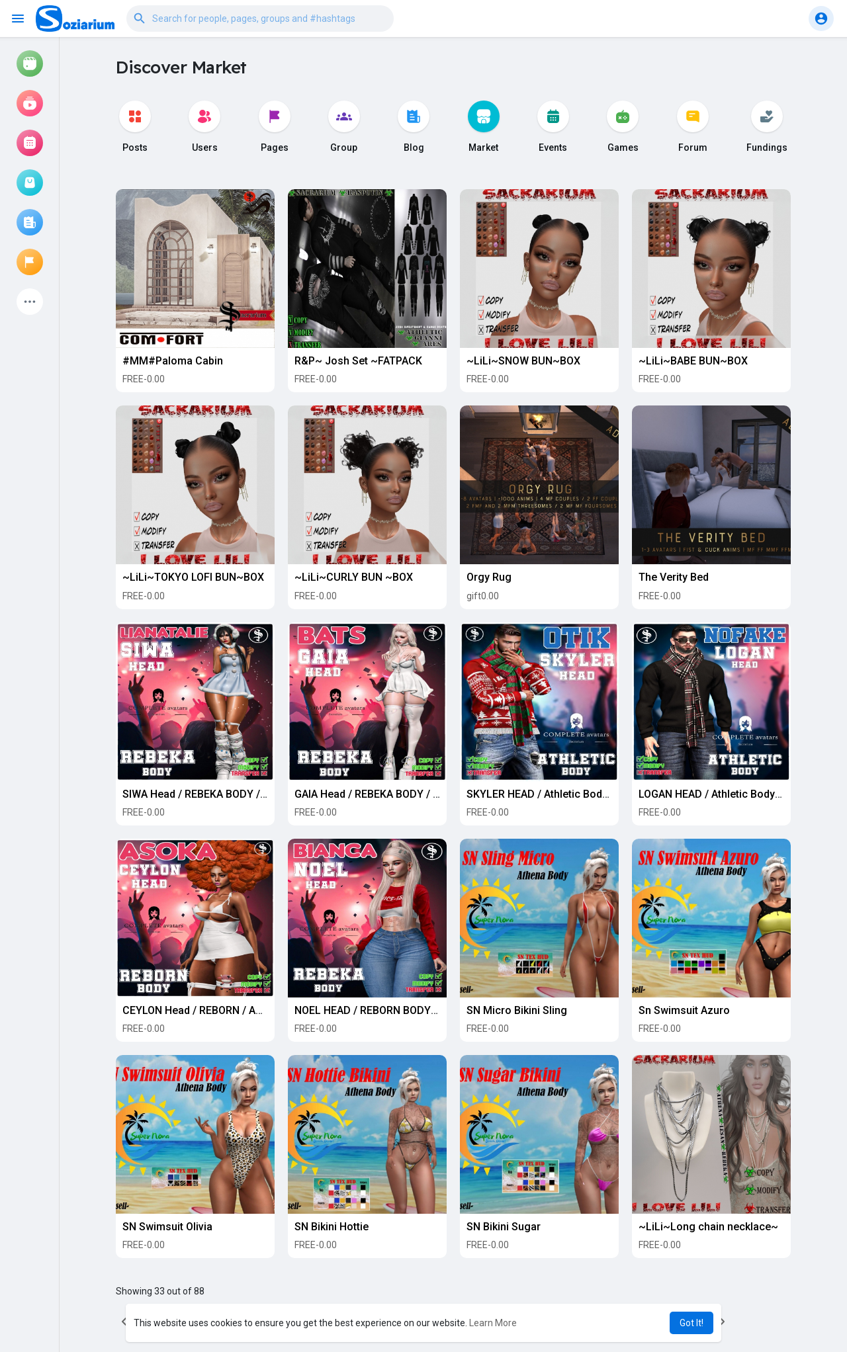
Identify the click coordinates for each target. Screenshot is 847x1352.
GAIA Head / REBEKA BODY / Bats (374, 794)
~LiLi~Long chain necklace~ (708, 1226)
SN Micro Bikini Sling (517, 1010)
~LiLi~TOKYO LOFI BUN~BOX (193, 577)
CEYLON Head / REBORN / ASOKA (202, 1010)
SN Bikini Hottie (331, 1226)
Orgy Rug (489, 577)
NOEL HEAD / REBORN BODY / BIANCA (385, 1010)
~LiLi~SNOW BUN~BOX (523, 361)
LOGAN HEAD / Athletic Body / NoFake (730, 794)
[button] (260, 18)
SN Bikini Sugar (504, 1226)
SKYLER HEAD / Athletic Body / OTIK (553, 794)
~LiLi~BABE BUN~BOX (693, 361)
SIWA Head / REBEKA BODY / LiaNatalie (216, 794)
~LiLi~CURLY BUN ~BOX (353, 577)
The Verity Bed (674, 577)
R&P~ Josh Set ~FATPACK (358, 361)
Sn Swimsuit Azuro (684, 1010)
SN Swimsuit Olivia (167, 1226)
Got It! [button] (691, 1323)
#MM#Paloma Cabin (172, 361)
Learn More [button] (493, 1323)
